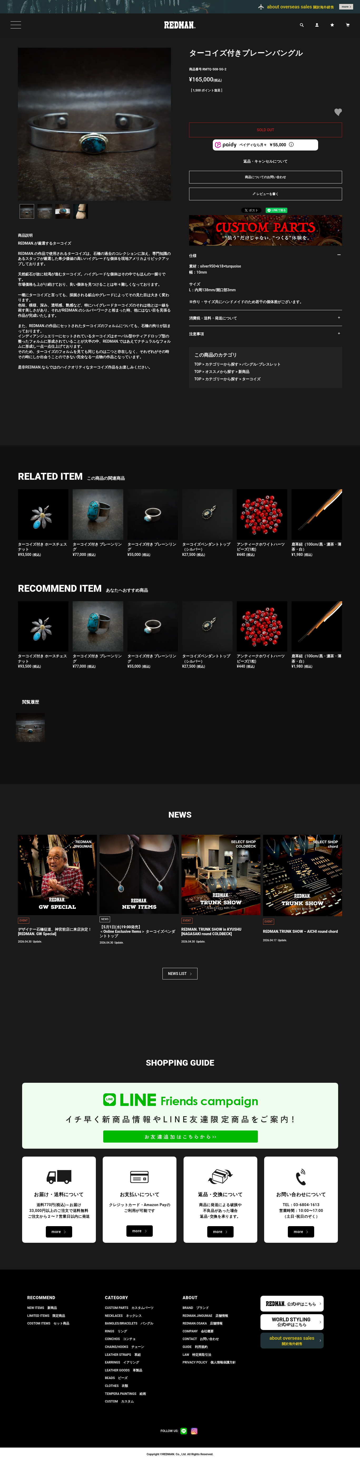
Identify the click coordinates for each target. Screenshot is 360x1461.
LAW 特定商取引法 (197, 1355)
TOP (197, 364)
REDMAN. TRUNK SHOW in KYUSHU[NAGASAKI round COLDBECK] (211, 931)
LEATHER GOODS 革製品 (123, 1370)
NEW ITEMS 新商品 (42, 1308)
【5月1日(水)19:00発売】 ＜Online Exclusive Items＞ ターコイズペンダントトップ (137, 931)
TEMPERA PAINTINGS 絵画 (125, 1394)
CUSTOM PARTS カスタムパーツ (129, 1308)
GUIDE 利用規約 (195, 1347)
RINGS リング (116, 1331)
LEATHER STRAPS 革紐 (123, 1355)
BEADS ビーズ (116, 1378)
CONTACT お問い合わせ (201, 1339)
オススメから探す (220, 372)
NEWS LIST (177, 974)
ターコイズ (251, 379)
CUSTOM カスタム (119, 1401)
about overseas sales (291, 1340)
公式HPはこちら (301, 1304)
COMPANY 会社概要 (198, 1331)
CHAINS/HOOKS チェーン (124, 1347)
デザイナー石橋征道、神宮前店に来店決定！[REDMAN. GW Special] (55, 931)
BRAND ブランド (196, 1308)
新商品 (243, 372)
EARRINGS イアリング (122, 1362)
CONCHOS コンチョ (120, 1339)
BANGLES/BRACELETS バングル (129, 1323)
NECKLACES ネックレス (123, 1316)
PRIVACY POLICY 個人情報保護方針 (209, 1362)
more (345, 6)
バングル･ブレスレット (261, 364)
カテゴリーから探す (221, 364)
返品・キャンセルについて (265, 161)
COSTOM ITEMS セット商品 (48, 1323)
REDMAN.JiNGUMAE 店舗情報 (205, 1316)
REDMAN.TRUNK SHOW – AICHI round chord (300, 931)
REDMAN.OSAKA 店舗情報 (203, 1323)
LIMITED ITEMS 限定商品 (46, 1316)
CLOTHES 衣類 (116, 1386)
